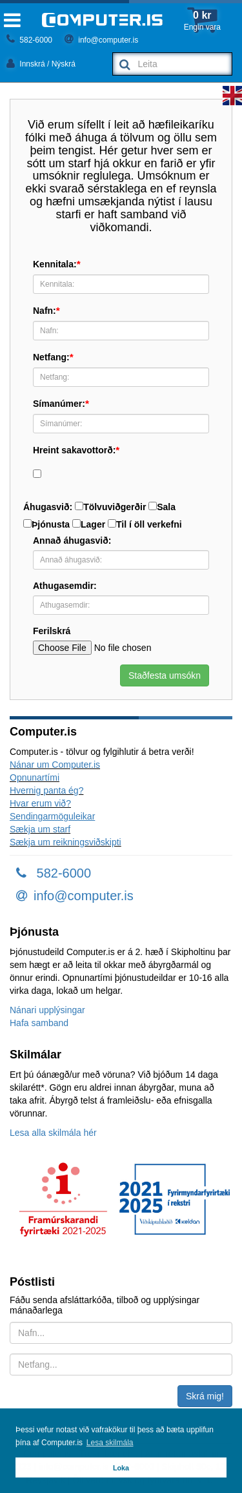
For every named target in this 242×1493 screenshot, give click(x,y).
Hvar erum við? (40, 803)
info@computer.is (101, 40)
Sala (162, 507)
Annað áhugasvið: (72, 540)
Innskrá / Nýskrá (41, 63)
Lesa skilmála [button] (110, 1442)
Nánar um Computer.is (55, 764)
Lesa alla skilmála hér (53, 1132)
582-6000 (29, 40)
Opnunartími (34, 777)
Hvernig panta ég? (46, 790)
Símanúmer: (59, 403)
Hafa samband (39, 1023)
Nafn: (44, 310)
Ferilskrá (51, 631)
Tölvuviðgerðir (110, 507)
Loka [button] (121, 1468)
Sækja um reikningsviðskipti (65, 842)
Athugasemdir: (65, 586)
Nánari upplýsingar (47, 1010)
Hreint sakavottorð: (74, 450)
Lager (88, 524)
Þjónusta (46, 524)
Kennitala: (55, 264)
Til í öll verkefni (145, 524)
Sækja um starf (40, 829)
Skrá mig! (205, 1396)
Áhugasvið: (47, 507)
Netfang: (51, 357)
